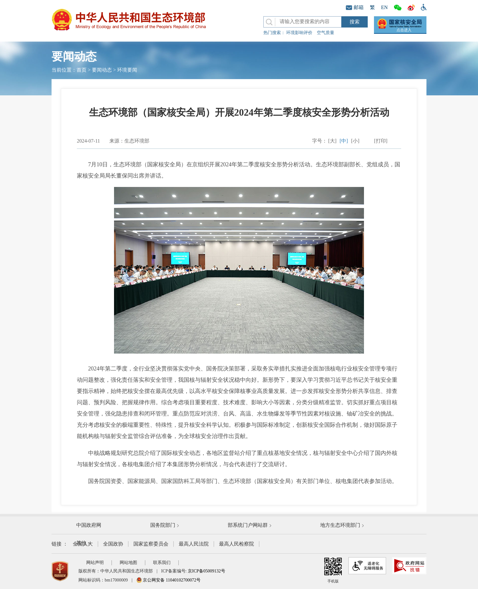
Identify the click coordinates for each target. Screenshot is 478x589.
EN (384, 7)
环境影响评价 (299, 32)
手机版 (333, 570)
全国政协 (113, 543)
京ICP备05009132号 (206, 571)
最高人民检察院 (236, 543)
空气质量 (325, 32)
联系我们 (162, 562)
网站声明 (95, 562)
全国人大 (83, 543)
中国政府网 (88, 525)
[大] (332, 140)
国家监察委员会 (150, 543)
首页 (82, 70)
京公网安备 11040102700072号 (168, 580)
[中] (344, 140)
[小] (355, 140)
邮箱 (355, 7)
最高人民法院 (194, 543)
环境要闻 (127, 70)
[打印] (380, 140)
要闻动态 (102, 70)
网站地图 (128, 562)
